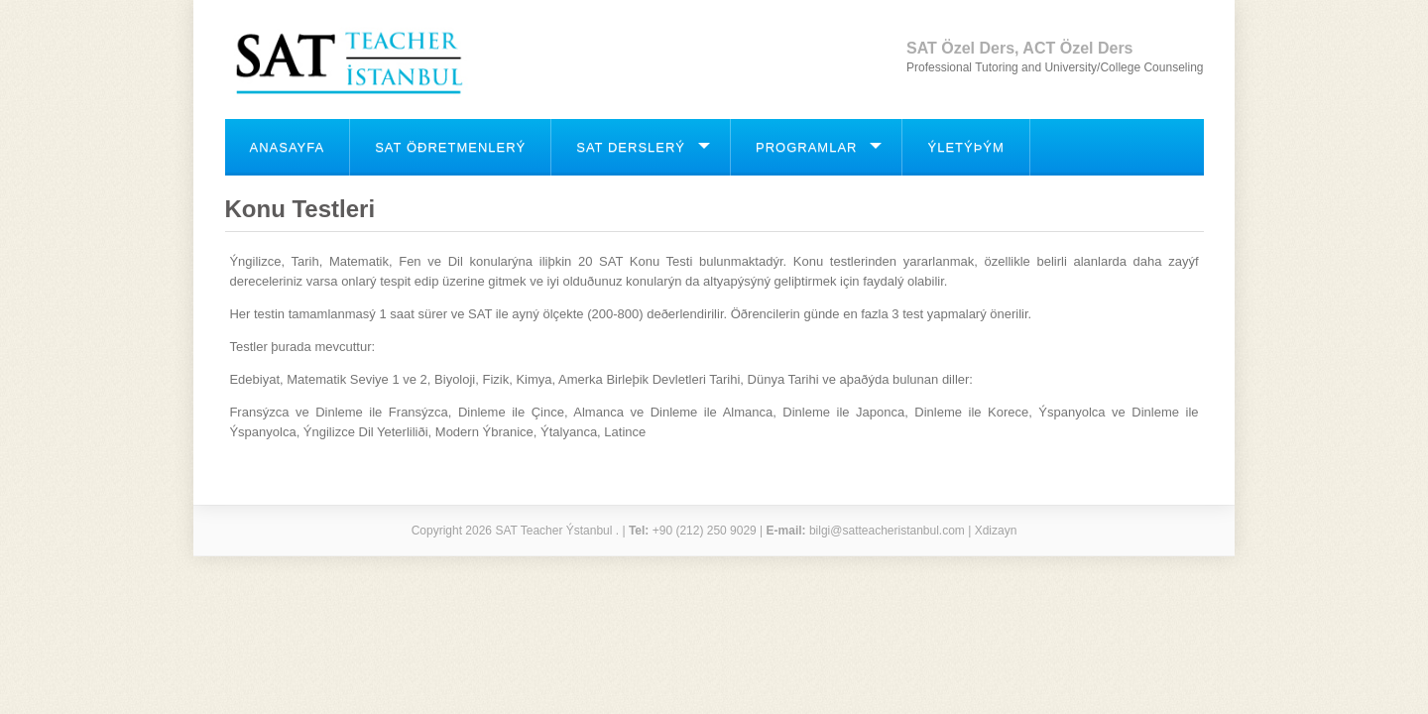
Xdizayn (996, 530)
